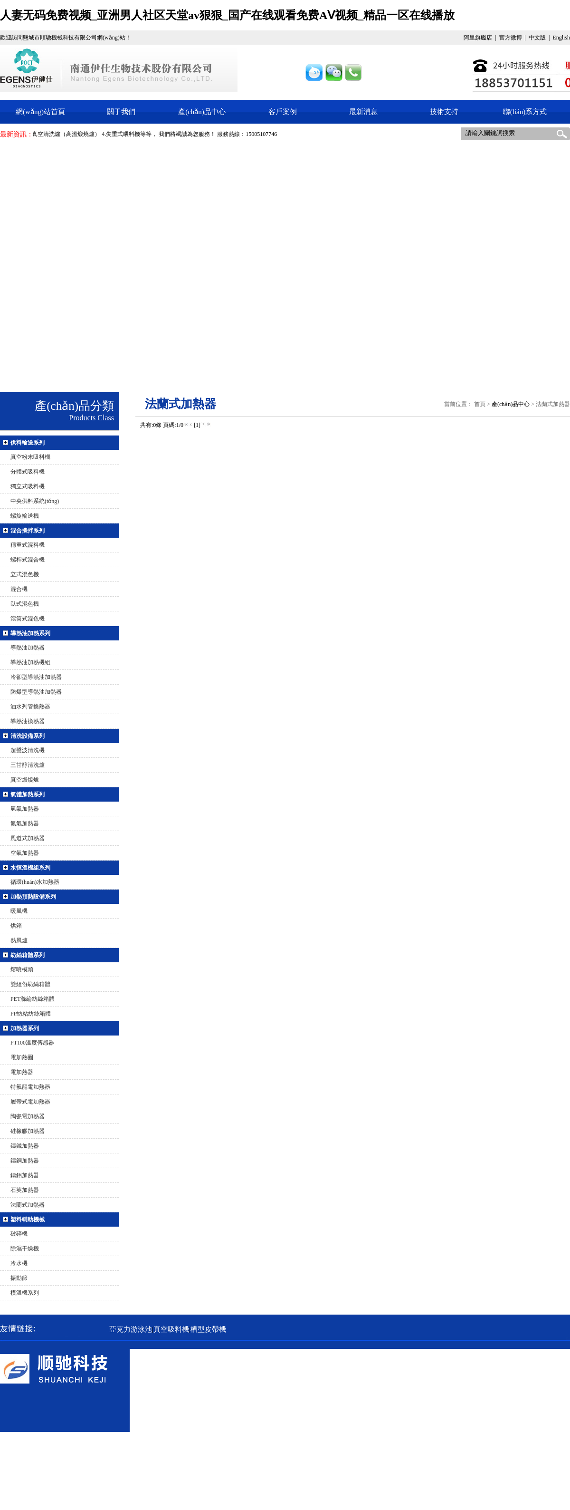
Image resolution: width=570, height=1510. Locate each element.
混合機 (19, 589)
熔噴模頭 (21, 969)
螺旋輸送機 (24, 516)
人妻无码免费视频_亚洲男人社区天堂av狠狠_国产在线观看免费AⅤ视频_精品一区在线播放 (227, 15)
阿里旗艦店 (478, 37)
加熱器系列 (24, 1028)
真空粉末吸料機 (30, 457)
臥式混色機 (24, 603)
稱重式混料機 (27, 545)
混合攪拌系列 (27, 530)
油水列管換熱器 (30, 706)
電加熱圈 (21, 1057)
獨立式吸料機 (27, 486)
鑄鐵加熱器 (24, 1145)
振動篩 (19, 1278)
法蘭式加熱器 (27, 1204)
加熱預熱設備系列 (33, 896)
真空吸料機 (171, 1329)
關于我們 (121, 112)
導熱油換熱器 (27, 721)
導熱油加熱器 (27, 647)
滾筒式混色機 (27, 618)
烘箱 (16, 925)
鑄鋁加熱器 (24, 1175)
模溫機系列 (24, 1292)
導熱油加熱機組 (30, 662)
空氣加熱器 (24, 853)
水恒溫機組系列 (30, 867)
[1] (197, 425)
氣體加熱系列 (27, 794)
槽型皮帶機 (208, 1329)
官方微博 (510, 37)
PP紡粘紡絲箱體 (30, 1013)
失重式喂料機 (264, 1372)
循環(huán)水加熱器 (34, 882)
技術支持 (444, 112)
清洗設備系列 (27, 736)
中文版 (537, 37)
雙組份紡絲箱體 (30, 984)
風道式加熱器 (27, 838)
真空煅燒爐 (24, 779)
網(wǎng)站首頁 (40, 112)
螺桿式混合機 (27, 559)
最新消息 (363, 112)
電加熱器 (21, 1072)
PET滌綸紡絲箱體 (32, 999)
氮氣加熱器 (24, 823)
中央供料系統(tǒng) (34, 501)
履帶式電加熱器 (30, 1101)
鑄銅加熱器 (24, 1160)
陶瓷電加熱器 (27, 1116)
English (561, 37)
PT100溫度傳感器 (32, 1042)
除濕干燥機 (24, 1248)
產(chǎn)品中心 (202, 112)
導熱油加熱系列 (30, 633)
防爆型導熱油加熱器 (36, 691)
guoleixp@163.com (183, 1444)
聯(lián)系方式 (525, 112)
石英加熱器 (24, 1190)
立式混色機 (24, 574)
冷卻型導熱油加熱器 (36, 677)
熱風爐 (19, 940)
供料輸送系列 (27, 442)
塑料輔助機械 (27, 1219)
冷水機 (19, 1263)
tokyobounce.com (198, 1458)
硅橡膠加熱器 (27, 1131)
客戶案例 (282, 112)
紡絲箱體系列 (27, 955)
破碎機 (19, 1233)
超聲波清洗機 (27, 750)
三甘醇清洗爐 (27, 765)
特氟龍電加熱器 (30, 1087)
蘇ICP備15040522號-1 (182, 1472)
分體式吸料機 (27, 471)
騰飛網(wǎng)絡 (263, 1472)
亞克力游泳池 (130, 1329)
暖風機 (19, 911)
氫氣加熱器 (24, 808)
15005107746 (176, 1415)
